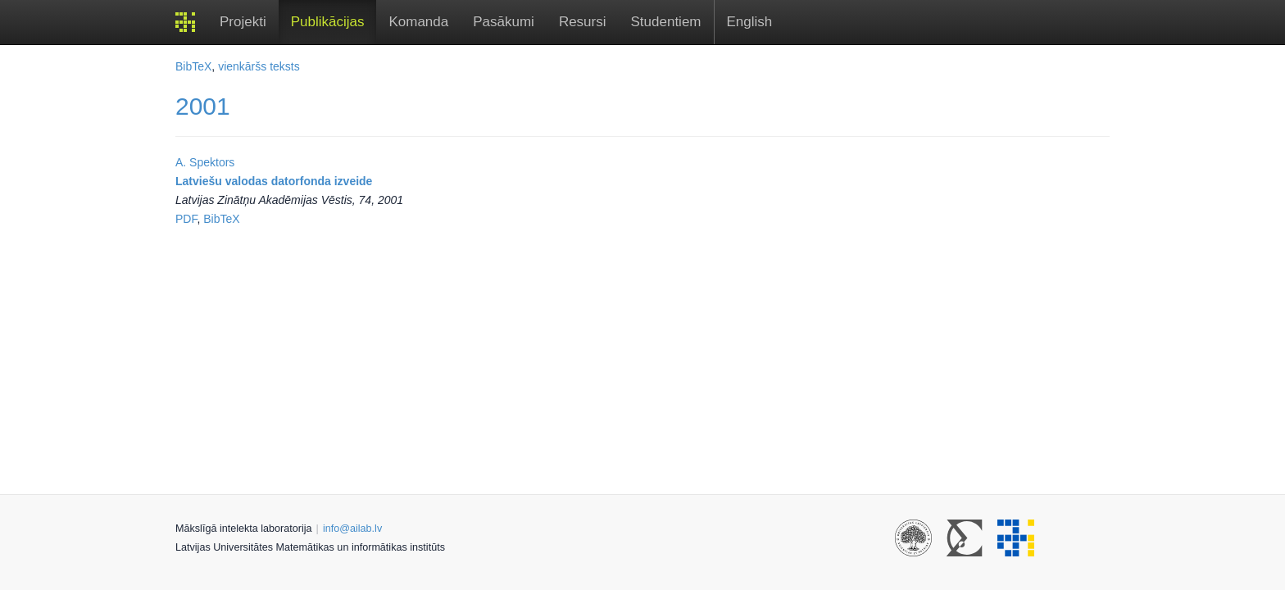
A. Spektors (204, 162)
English (750, 22)
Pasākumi (503, 22)
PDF (186, 218)
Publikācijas (328, 22)
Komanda (418, 22)
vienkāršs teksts (259, 66)
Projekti (243, 22)
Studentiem (666, 22)
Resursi (582, 22)
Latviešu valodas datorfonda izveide (273, 181)
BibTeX (193, 66)
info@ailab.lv (352, 528)
